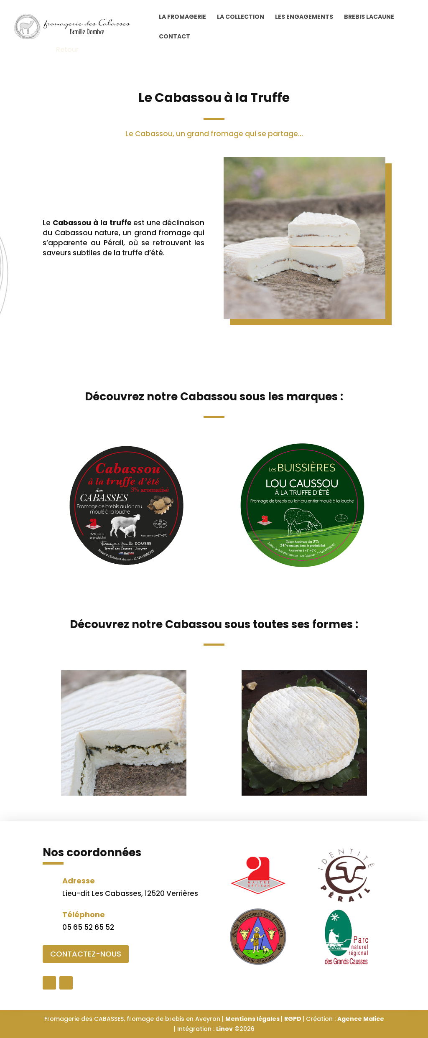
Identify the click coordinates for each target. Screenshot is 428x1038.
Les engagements (304, 17)
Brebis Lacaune (369, 17)
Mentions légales (253, 1019)
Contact (174, 37)
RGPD (293, 1019)
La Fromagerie (182, 17)
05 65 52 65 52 (88, 927)
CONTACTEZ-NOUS (85, 954)
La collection (240, 17)
